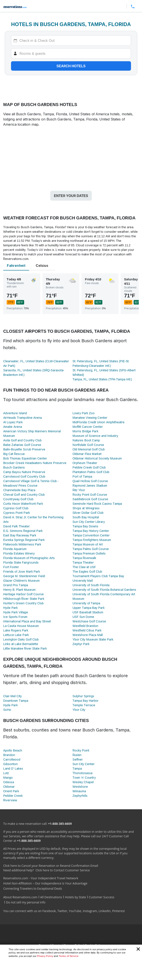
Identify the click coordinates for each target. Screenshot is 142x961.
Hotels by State (75, 897)
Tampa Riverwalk (84, 558)
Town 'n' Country (84, 777)
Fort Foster (11, 567)
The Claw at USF (84, 567)
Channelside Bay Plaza (19, 490)
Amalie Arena (12, 426)
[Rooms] (71, 53)
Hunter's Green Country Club (23, 603)
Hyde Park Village (15, 612)
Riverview (10, 800)
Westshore (80, 786)
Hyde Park (10, 607)
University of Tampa (86, 603)
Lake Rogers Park (15, 630)
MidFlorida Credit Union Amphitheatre (99, 422)
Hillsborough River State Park (23, 598)
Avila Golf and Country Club (22, 440)
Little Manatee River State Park (25, 648)
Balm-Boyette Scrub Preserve (24, 449)
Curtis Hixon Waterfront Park (23, 503)
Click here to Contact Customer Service (63, 870)
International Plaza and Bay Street (27, 621)
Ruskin (77, 755)
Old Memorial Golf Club (89, 449)
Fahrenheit (16, 265)
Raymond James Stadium (90, 485)
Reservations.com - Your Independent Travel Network (40, 878)
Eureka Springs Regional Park (24, 540)
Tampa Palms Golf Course (91, 549)
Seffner (78, 759)
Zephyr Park (81, 644)
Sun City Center (84, 764)
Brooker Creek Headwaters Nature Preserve (34, 463)
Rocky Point (81, 750)
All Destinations (51, 897)
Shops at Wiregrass (86, 508)
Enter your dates (71, 196)
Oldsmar (9, 786)
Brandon (9, 755)
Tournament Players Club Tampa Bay (98, 576)
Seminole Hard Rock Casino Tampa (97, 503)
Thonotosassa (82, 773)
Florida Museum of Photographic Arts (29, 558)
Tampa (77, 768)
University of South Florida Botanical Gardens (104, 589)
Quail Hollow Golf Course (90, 481)
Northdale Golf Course (88, 445)
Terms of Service (68, 956)
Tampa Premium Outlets (89, 553)
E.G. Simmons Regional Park (23, 531)
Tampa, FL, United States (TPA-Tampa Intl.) (102, 379)
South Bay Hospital (86, 517)
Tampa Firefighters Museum (92, 540)
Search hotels (71, 66)
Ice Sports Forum (15, 617)
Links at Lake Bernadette (20, 644)
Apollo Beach (12, 750)
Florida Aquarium (15, 549)
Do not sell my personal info (25, 902)
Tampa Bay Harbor (86, 700)
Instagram (90, 911)
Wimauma (79, 791)
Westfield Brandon (85, 626)
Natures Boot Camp (86, 440)
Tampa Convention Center (91, 535)
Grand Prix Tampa (15, 585)
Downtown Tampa (15, 700)
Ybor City (79, 709)
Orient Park (11, 791)
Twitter (62, 911)
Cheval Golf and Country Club (24, 494)
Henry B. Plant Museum (19, 589)
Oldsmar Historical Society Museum (97, 458)
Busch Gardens (14, 467)
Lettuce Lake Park (16, 635)
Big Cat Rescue (14, 454)
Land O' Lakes (13, 768)
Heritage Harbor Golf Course (23, 594)
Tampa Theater (83, 562)
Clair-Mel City (12, 696)
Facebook (49, 911)
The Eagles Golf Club (87, 571)
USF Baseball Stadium (88, 612)
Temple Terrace (84, 705)
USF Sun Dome (83, 617)
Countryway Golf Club (18, 499)
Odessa (8, 782)
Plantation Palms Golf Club (91, 472)
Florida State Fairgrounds (21, 562)
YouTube (75, 911)
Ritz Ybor (79, 490)
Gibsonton (10, 764)
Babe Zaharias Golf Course (22, 445)
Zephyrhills (80, 795)
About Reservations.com (20, 897)
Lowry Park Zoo (84, 413)
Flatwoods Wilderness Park (22, 544)
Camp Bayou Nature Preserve (24, 472)
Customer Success (101, 897)
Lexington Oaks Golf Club (21, 639)
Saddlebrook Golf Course (90, 499)
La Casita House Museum (21, 626)
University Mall (83, 580)
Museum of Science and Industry (95, 436)
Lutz (6, 773)
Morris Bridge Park (85, 431)
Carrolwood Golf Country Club (24, 476)
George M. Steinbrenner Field (24, 576)
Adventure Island (15, 413)
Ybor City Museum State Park (93, 639)
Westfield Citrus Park (87, 630)
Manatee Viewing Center (90, 417)
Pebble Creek (13, 795)
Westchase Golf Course (89, 621)
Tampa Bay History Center (91, 531)
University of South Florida (91, 585)
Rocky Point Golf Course (90, 494)
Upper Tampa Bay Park (89, 607)
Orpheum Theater (85, 463)
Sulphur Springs (83, 696)
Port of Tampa (82, 476)
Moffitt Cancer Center (88, 426)
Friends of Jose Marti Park (21, 571)
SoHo (7, 709)
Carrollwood (11, 759)
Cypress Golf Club (15, 508)
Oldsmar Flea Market (87, 454)
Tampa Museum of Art (88, 544)
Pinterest (118, 911)
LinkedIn (104, 911)
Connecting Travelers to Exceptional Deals (32, 888)
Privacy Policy (45, 956)
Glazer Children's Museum (21, 580)
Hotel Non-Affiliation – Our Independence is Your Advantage (45, 883)
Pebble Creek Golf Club (89, 467)
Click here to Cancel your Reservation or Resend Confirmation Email (50, 866)
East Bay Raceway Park (19, 535)
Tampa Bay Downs (85, 526)
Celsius (42, 265)
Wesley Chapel (83, 782)
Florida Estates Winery (19, 553)
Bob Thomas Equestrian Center (25, 458)
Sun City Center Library (89, 521)
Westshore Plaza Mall (88, 635)
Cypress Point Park (16, 512)
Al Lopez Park (13, 422)
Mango (8, 777)
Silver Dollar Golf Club (88, 512)
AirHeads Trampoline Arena (22, 417)
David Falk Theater (16, 526)
